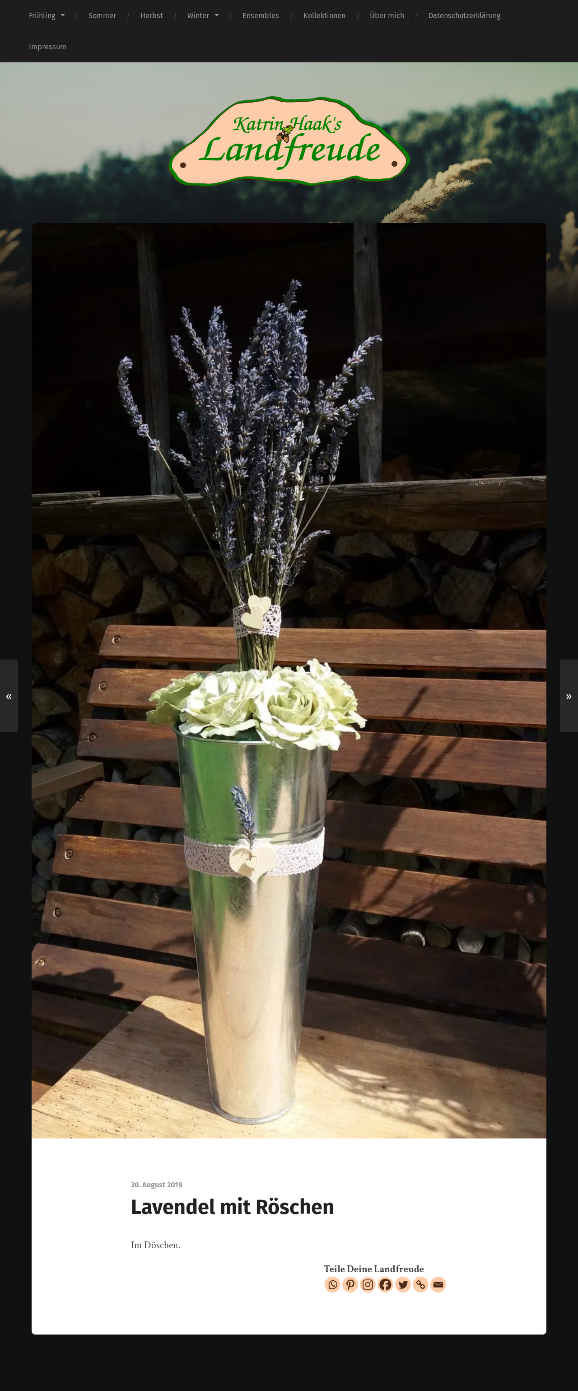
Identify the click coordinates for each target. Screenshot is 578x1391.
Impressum (47, 46)
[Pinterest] (350, 1285)
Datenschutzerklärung (464, 15)
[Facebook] (385, 1285)
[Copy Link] (421, 1285)
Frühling (42, 15)
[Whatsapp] (332, 1285)
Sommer (102, 15)
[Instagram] (368, 1285)
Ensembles (260, 15)
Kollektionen (324, 15)
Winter (198, 15)
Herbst (151, 15)
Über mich (387, 15)
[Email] (438, 1285)
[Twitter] (403, 1285)
